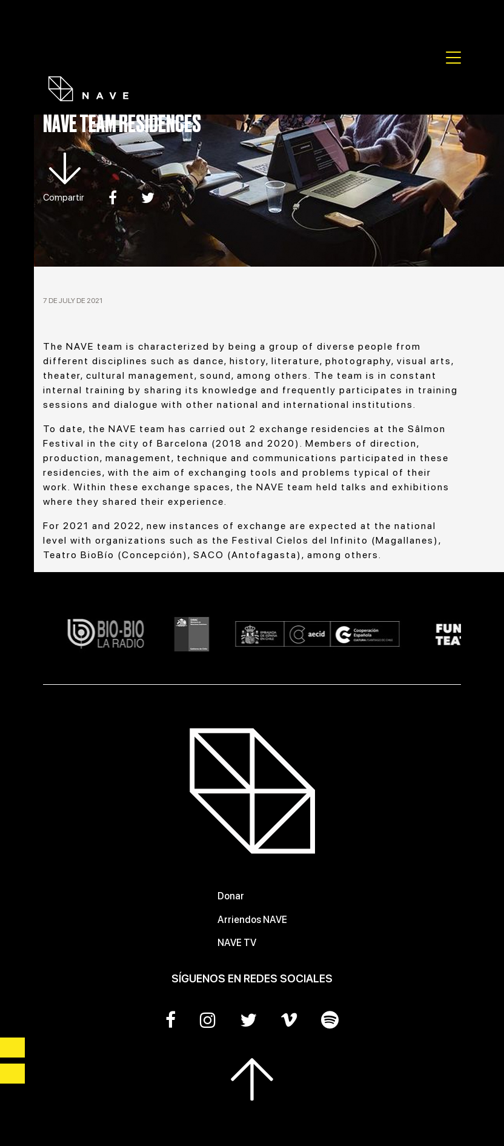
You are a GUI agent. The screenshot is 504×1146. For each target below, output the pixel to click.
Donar (230, 896)
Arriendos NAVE (252, 919)
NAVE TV (236, 942)
